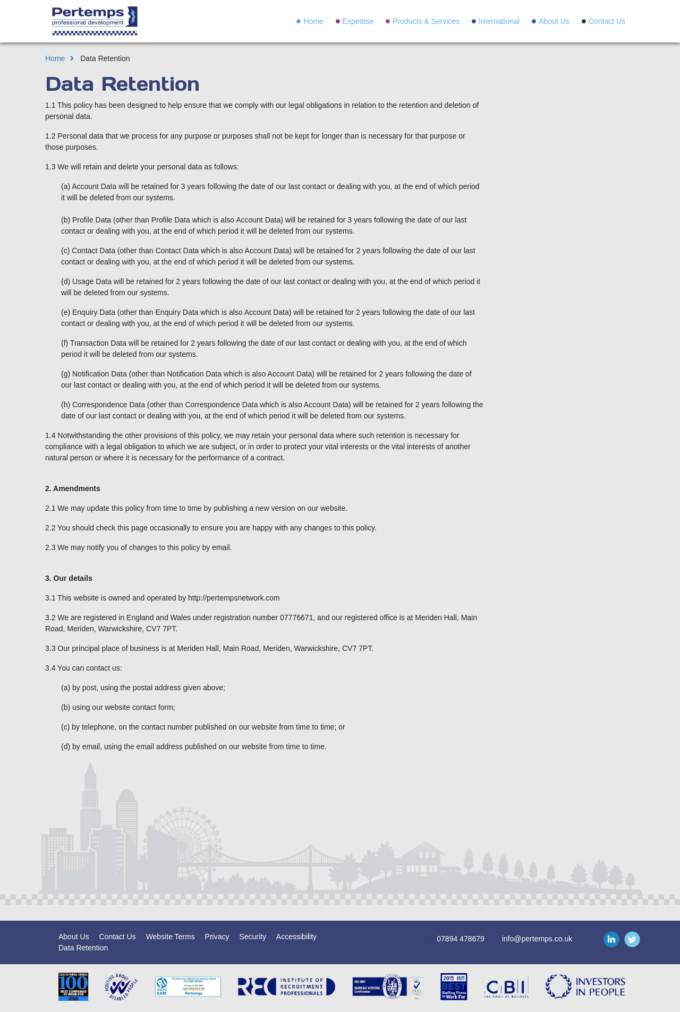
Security (252, 936)
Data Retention (83, 948)
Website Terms (170, 936)
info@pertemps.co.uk (537, 938)
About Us (554, 21)
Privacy (217, 936)
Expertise (358, 21)
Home (313, 21)
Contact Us (607, 21)
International (499, 21)
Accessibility (296, 936)
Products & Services (426, 21)
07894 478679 (460, 938)
